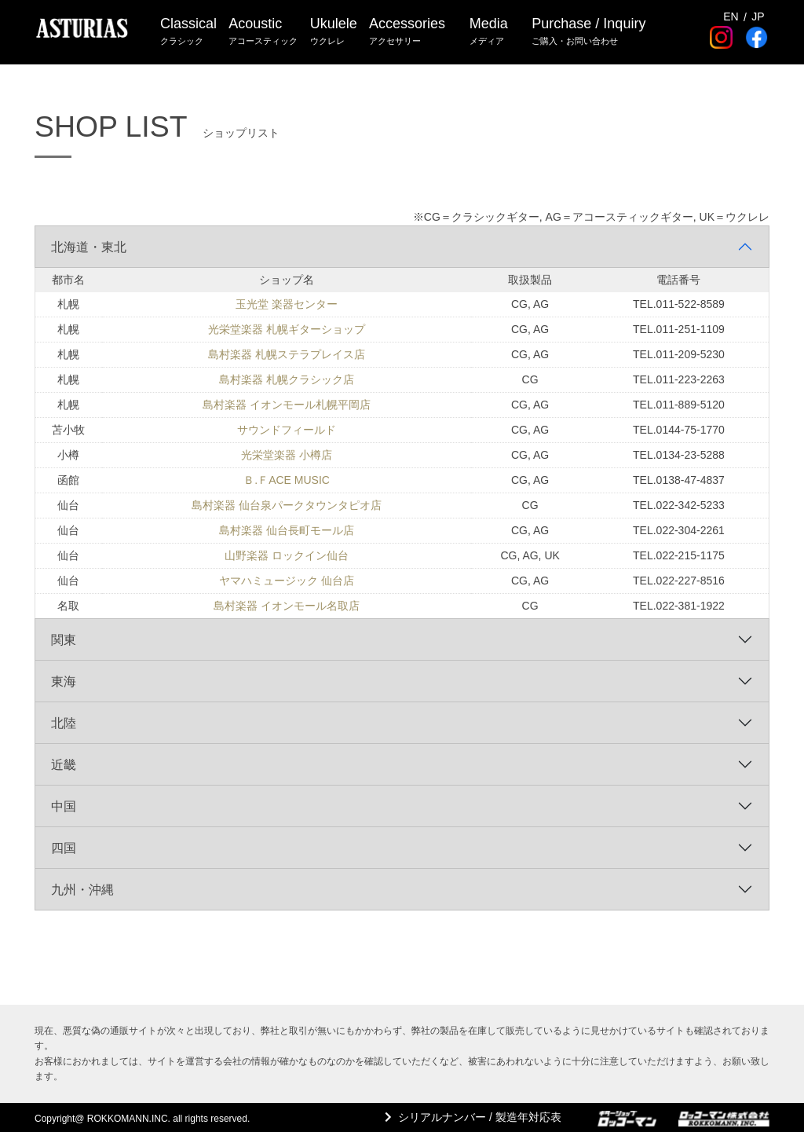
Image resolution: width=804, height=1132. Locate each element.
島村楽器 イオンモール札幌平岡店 (287, 404)
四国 (63, 848)
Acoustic (263, 32)
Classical (188, 32)
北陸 (63, 723)
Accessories (409, 32)
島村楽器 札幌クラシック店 (286, 379)
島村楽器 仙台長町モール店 (286, 530)
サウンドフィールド (286, 429)
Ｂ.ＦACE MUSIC (286, 480)
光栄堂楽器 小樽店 (286, 455)
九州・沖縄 (82, 889)
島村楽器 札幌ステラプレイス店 (286, 354)
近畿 (63, 764)
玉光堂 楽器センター (287, 304)
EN (730, 15)
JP (757, 15)
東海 (63, 681)
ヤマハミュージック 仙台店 (286, 580)
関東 (63, 640)
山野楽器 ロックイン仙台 (287, 555)
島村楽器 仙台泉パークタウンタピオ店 (287, 505)
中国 (63, 806)
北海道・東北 (88, 247)
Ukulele (334, 32)
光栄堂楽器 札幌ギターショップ (286, 329)
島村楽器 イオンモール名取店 (287, 605)
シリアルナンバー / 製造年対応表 (478, 1117)
